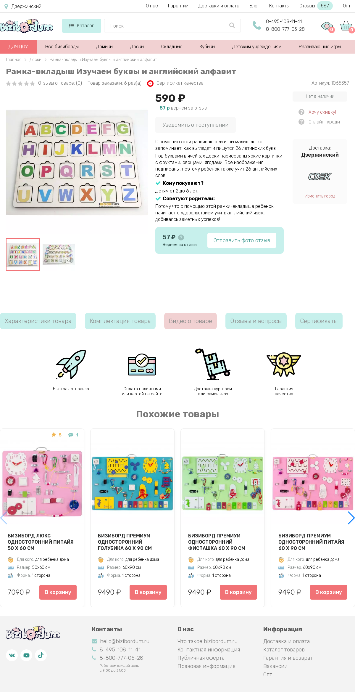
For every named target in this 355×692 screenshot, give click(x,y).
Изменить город (320, 196)
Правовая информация (206, 666)
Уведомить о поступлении (195, 125)
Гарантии (178, 6)
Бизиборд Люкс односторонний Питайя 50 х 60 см (41, 542)
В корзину (58, 592)
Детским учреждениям (256, 46)
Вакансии (275, 666)
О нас (152, 6)
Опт (347, 6)
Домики (104, 46)
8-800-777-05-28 (285, 29)
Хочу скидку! (322, 112)
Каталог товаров (284, 649)
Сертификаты (319, 321)
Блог (254, 6)
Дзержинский (22, 6)
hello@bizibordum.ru (120, 641)
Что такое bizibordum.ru (208, 641)
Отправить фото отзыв (242, 240)
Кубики (207, 46)
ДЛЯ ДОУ (18, 46)
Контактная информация (209, 649)
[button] (351, 517)
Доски (137, 46)
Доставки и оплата (219, 6)
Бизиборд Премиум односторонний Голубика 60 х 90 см (125, 542)
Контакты (279, 6)
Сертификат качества (175, 83)
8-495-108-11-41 (284, 21)
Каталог (81, 25)
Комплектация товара (120, 321)
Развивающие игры (320, 46)
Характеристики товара (38, 321)
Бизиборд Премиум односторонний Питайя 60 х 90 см (311, 542)
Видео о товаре (190, 321)
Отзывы (316, 5)
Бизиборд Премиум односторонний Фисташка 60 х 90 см (216, 542)
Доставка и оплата (286, 641)
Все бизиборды (62, 46)
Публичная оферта (201, 658)
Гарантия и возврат (288, 658)
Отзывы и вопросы (256, 321)
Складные (172, 46)
